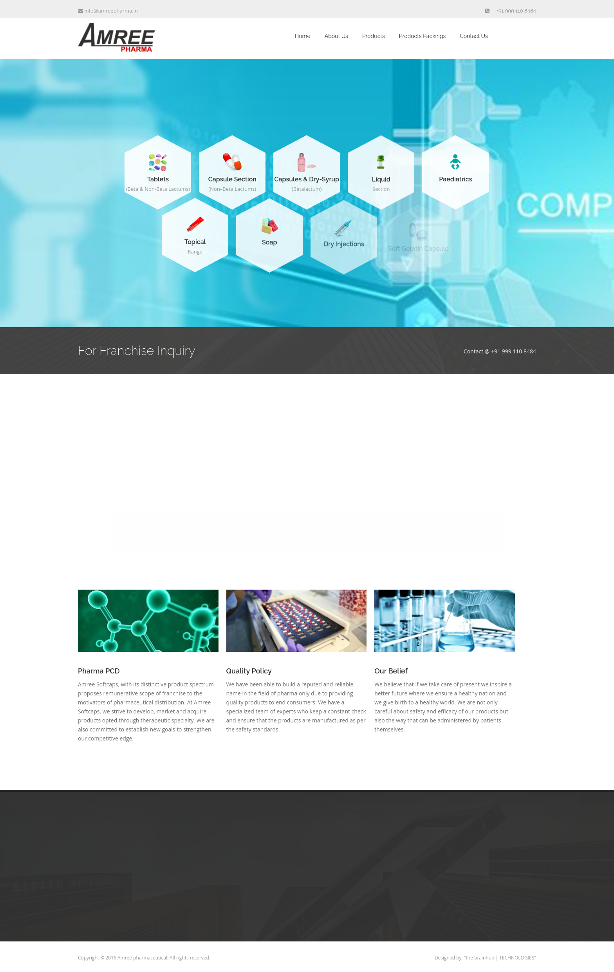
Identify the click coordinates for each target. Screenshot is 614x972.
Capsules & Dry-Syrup (307, 179)
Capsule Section (232, 179)
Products (373, 36)
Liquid (381, 181)
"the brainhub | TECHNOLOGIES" (500, 957)
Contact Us (474, 36)
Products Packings (422, 36)
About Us (336, 36)
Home (303, 36)
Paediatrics (455, 179)
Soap (269, 246)
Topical (195, 242)
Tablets (158, 179)
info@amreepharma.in (108, 10)
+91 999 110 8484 (516, 11)
